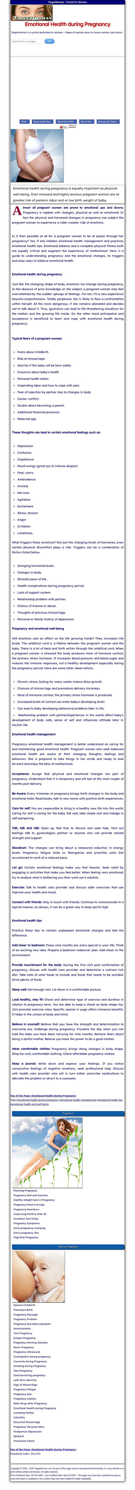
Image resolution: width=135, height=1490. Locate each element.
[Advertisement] (67, 88)
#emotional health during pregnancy (38, 1099)
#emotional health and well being (29, 1104)
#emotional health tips (110, 1099)
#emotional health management (77, 1099)
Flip (63, 127)
